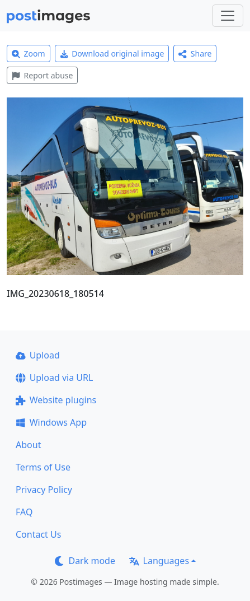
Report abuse (42, 75)
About (28, 445)
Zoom (28, 53)
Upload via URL (54, 377)
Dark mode (85, 561)
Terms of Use (43, 467)
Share (194, 53)
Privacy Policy (44, 489)
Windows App (51, 422)
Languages (159, 561)
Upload (38, 355)
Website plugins (56, 400)
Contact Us (38, 534)
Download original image (112, 53)
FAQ (24, 512)
